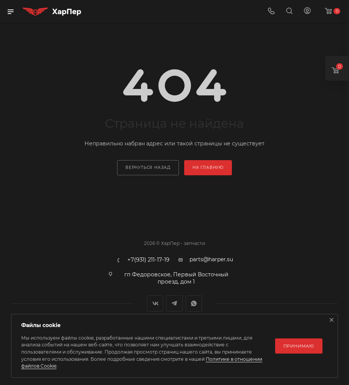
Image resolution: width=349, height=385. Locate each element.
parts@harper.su (211, 259)
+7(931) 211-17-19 (148, 260)
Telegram (174, 303)
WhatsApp (194, 303)
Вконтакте (155, 303)
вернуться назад (148, 167)
